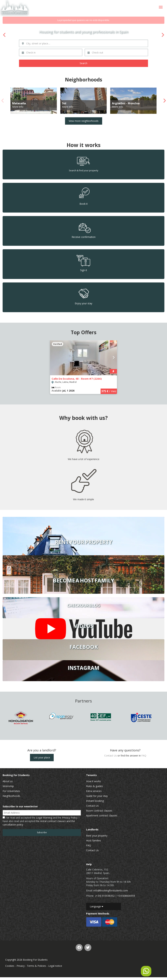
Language (96, 906)
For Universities (11, 791)
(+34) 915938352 (105, 895)
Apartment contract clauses (101, 815)
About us (8, 781)
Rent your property (96, 835)
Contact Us (110, 755)
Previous (4, 35)
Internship (8, 786)
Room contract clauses (99, 810)
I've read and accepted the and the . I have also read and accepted (41, 821)
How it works (93, 781)
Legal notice (55, 965)
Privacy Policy (69, 817)
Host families (93, 840)
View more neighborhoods (83, 121)
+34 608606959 (126, 895)
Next (162, 35)
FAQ (143, 755)
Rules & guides (94, 786)
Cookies (9, 965)
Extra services (94, 791)
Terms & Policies (36, 965)
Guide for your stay (97, 796)
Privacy (21, 965)
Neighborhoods (11, 796)
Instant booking (95, 800)
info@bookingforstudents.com (110, 890)
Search (83, 63)
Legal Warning (44, 817)
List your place (42, 757)
